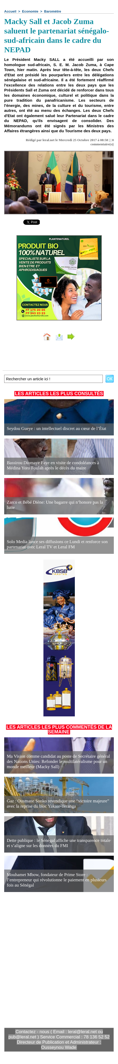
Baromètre (52, 11)
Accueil (10, 11)
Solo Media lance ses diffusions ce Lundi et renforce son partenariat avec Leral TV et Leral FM (57, 544)
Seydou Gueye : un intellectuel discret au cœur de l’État (56, 428)
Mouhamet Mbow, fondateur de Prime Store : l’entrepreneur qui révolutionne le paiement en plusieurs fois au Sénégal (56, 880)
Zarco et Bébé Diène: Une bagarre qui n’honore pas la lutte (55, 505)
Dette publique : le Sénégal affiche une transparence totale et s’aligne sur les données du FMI (58, 843)
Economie (30, 11)
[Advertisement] (55, 959)
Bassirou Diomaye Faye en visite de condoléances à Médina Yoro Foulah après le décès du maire (53, 465)
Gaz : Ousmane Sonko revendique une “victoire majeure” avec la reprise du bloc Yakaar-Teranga (58, 803)
